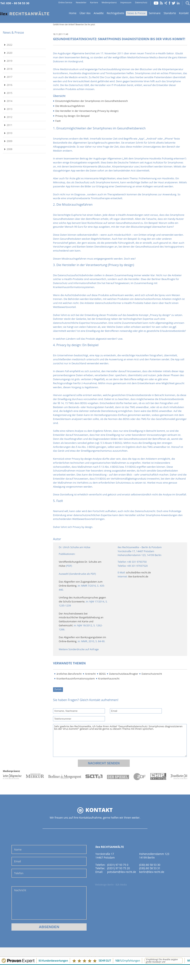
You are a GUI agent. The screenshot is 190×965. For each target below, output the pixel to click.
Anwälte (99, 13)
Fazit (58, 121)
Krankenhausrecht (108, 678)
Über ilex (85, 13)
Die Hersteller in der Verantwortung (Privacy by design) (86, 111)
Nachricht (49, 903)
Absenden (49, 927)
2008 (9, 149)
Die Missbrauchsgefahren (70, 106)
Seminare (155, 13)
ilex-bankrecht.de (138, 576)
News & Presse (136, 13)
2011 (9, 125)
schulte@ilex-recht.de (138, 572)
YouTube (156, 3)
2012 (9, 117)
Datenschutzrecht (152, 673)
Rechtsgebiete (115, 13)
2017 (9, 77)
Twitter (173, 3)
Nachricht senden (104, 763)
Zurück (58, 689)
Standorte (170, 13)
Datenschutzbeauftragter (123, 673)
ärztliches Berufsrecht (69, 673)
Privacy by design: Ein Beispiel (72, 116)
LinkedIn (178, 3)
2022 (9, 44)
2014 (9, 101)
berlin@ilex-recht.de (151, 872)
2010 (9, 133)
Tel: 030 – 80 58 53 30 (14, 3)
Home (25, 13)
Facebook (169, 3)
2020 (9, 52)
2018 (9, 69)
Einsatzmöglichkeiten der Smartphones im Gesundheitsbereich (91, 101)
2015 (9, 93)
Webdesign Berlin (104, 884)
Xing (165, 3)
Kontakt (184, 13)
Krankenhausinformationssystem (75, 678)
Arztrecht (90, 673)
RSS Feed (161, 3)
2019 (9, 60)
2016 (9, 85)
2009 (9, 141)
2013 (9, 109)
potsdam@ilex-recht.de (121, 872)
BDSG (102, 673)
